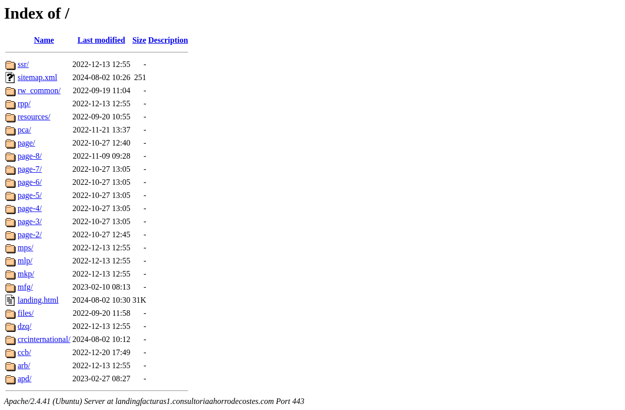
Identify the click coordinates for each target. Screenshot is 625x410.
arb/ (24, 365)
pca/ (24, 129)
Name (44, 40)
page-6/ (30, 182)
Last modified (101, 40)
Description (168, 40)
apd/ (25, 378)
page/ (26, 143)
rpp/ (24, 103)
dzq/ (25, 326)
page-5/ (30, 195)
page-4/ (30, 208)
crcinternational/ (44, 339)
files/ (26, 313)
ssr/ (23, 64)
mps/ (25, 247)
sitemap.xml (37, 77)
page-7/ (30, 169)
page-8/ (30, 156)
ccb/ (24, 352)
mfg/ (25, 287)
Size (139, 40)
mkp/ (26, 273)
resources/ (34, 116)
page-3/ (30, 221)
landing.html (38, 300)
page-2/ (30, 234)
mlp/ (25, 260)
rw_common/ (39, 90)
